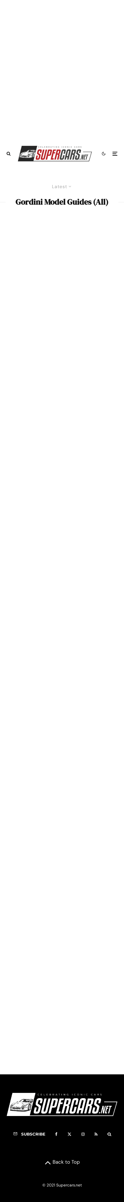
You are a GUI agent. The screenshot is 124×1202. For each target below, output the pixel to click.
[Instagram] (83, 1134)
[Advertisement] (62, 70)
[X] (69, 1134)
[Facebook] (56, 1134)
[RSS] (96, 1134)
